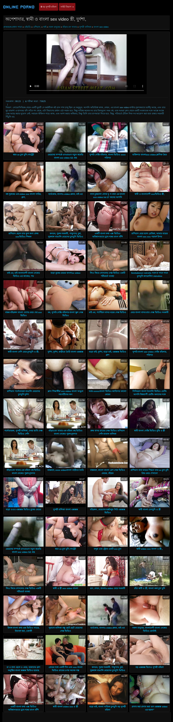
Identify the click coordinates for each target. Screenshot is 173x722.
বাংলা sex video (101, 27)
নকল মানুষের (54, 27)
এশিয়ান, (37, 27)
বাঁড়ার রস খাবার (70, 27)
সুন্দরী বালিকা (85, 27)
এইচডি (27, 27)
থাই (44, 27)
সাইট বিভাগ (67, 6)
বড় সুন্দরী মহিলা (49, 6)
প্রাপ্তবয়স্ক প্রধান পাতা (13, 27)
